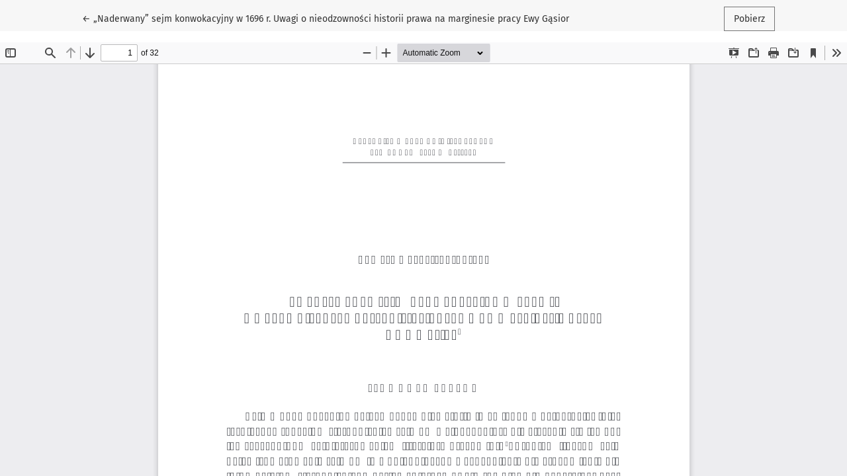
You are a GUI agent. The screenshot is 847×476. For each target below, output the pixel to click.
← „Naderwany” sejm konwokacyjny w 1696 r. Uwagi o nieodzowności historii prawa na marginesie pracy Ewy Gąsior (325, 17)
